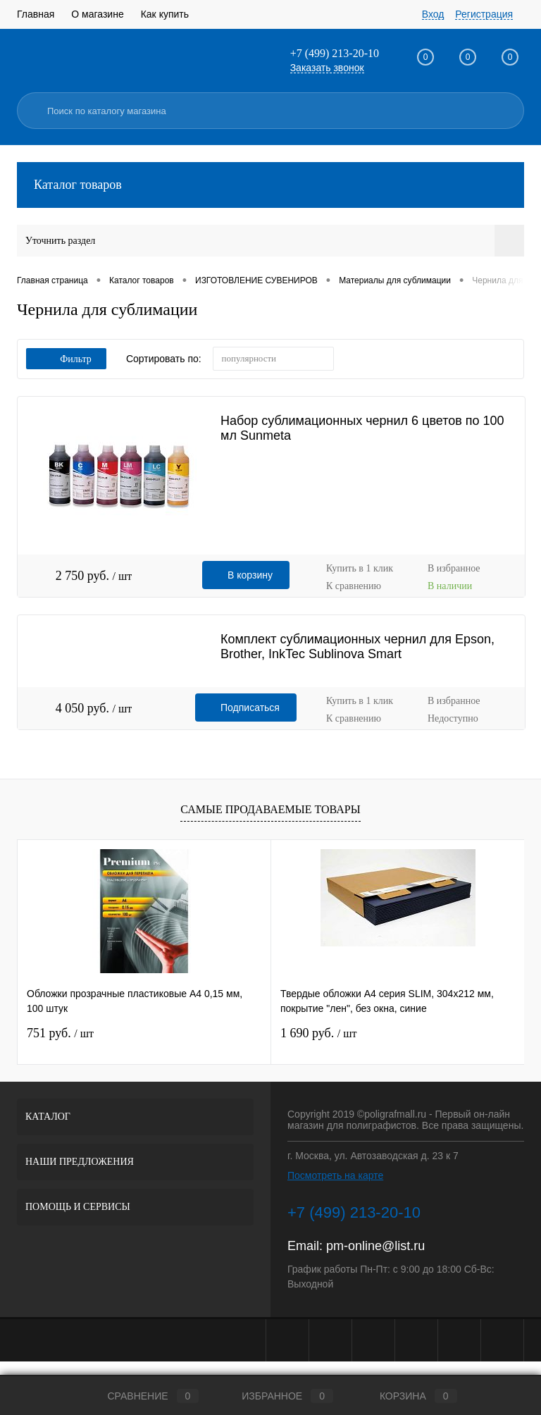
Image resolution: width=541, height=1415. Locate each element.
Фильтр (66, 359)
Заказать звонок (327, 67)
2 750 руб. (94, 576)
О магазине (97, 14)
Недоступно (453, 718)
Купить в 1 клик (359, 568)
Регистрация (484, 14)
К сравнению (353, 586)
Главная (35, 14)
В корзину (250, 575)
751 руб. (60, 1033)
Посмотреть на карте (335, 1175)
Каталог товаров (270, 185)
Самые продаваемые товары (270, 809)
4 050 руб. (94, 708)
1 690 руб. (318, 1033)
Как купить (165, 14)
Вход (433, 14)
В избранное (454, 568)
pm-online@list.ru (375, 1246)
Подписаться (250, 707)
